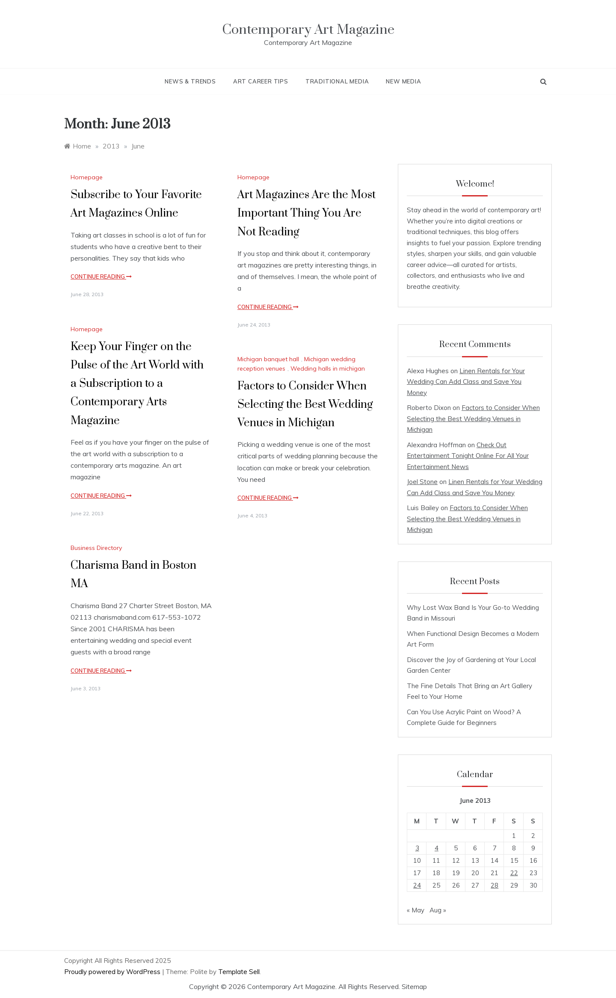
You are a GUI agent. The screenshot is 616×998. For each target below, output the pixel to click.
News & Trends (190, 81)
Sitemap (414, 986)
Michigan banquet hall (268, 359)
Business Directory (96, 548)
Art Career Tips (260, 81)
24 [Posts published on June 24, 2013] (417, 885)
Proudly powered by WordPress (113, 972)
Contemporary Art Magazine (308, 29)
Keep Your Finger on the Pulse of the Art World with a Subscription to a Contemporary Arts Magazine (137, 384)
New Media (403, 81)
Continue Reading (101, 276)
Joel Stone (422, 482)
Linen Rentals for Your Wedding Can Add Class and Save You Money (466, 382)
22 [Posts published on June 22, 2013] (514, 873)
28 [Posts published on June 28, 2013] (494, 885)
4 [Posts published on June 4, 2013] (436, 848)
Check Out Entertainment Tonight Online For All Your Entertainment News (468, 456)
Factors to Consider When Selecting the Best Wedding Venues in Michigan (305, 404)
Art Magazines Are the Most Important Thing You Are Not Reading (306, 213)
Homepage (87, 177)
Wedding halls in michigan (327, 368)
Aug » (437, 910)
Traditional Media (337, 81)
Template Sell (239, 972)
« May (415, 910)
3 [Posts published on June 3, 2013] (417, 848)
